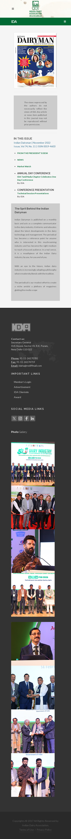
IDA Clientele (21, 392)
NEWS (20, 159)
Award (17, 397)
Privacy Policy (44, 829)
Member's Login (22, 381)
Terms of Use (26, 829)
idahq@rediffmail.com (30, 365)
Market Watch (24, 166)
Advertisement (22, 386)
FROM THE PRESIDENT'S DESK (32, 153)
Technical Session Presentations (33, 193)
